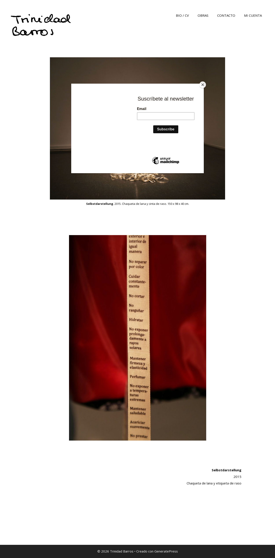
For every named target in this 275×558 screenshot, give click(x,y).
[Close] (202, 84)
